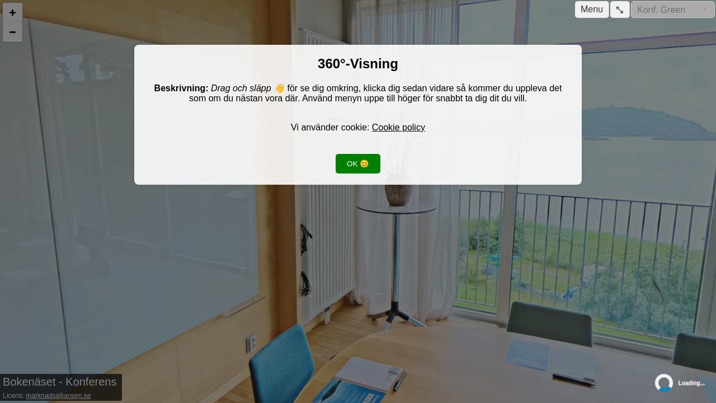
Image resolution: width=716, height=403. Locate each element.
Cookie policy (398, 127)
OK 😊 (358, 164)
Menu (592, 9)
